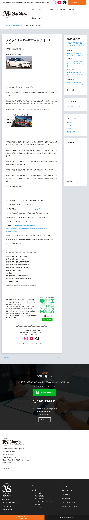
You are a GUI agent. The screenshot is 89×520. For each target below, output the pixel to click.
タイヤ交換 (38, 493)
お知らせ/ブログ (67, 490)
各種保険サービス (40, 504)
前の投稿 (5, 357)
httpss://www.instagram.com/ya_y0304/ (31, 209)
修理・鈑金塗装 (39, 499)
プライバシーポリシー (69, 503)
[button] (44, 392)
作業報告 (70, 129)
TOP (33, 486)
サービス (34, 490)
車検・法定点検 (39, 496)
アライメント (39, 507)
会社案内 (64, 486)
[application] (42, 9)
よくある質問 (66, 494)
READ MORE (5, 469)
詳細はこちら (71, 182)
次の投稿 (57, 357)
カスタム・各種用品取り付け (44, 501)
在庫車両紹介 (71, 132)
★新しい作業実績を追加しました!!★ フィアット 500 (75, 54)
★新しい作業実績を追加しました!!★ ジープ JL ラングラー (75, 45)
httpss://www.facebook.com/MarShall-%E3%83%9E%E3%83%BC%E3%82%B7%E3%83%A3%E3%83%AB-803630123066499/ (28, 228)
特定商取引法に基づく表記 (70, 507)
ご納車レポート (72, 126)
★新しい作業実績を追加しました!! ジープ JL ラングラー (75, 85)
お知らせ (70, 123)
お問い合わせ (66, 498)
